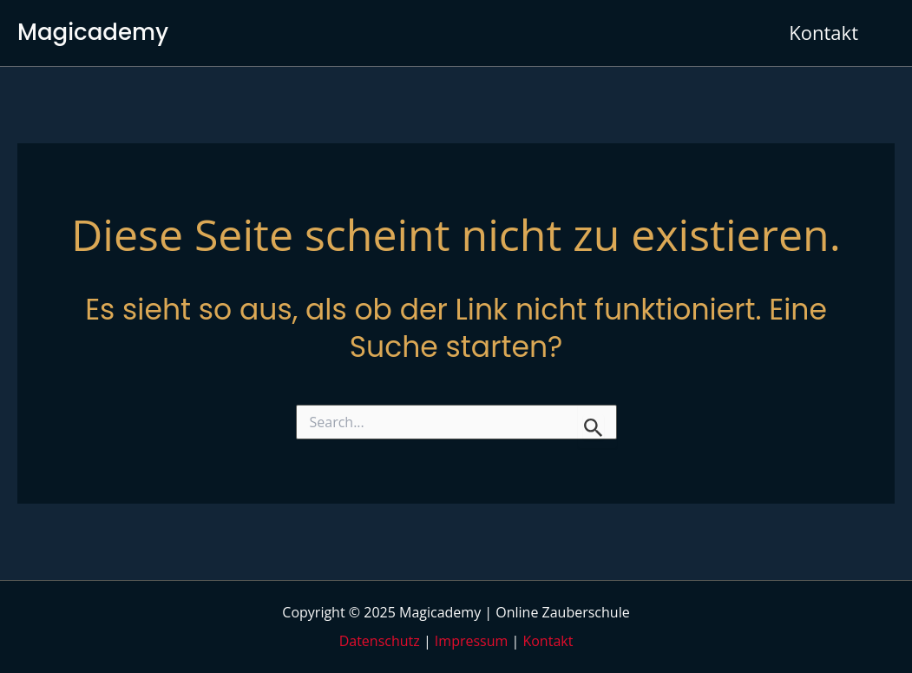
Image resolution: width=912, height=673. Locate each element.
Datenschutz (379, 640)
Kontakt (547, 640)
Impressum (471, 640)
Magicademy (92, 32)
